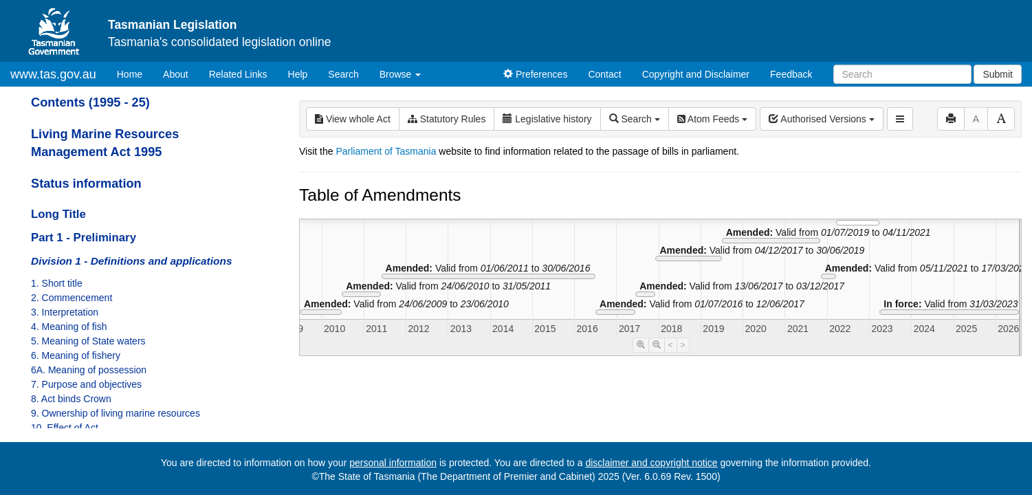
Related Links (238, 74)
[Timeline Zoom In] (641, 345)
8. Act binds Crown (71, 398)
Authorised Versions (822, 118)
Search (343, 74)
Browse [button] (400, 74)
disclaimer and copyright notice (651, 462)
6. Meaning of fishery (75, 355)
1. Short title (57, 283)
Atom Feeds (712, 118)
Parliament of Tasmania (386, 151)
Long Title (58, 214)
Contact (604, 74)
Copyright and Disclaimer (695, 74)
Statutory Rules (447, 118)
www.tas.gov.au (53, 74)
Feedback (791, 74)
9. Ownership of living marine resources (115, 413)
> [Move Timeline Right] (683, 345)
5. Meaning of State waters (88, 341)
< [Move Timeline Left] (670, 345)
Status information (86, 183)
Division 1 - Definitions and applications (131, 261)
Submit (997, 74)
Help (298, 74)
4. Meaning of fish (69, 326)
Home (135, 73)
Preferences (535, 74)
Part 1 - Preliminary (83, 237)
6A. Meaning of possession (88, 369)
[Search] (902, 74)
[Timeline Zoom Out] (656, 345)
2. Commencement (71, 297)
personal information (393, 462)
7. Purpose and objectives (86, 384)
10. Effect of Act (64, 427)
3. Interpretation (64, 312)
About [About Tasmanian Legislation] (175, 74)
